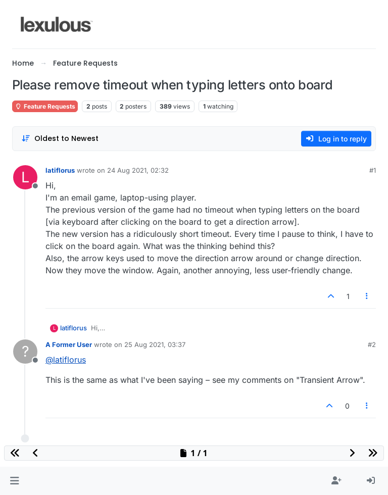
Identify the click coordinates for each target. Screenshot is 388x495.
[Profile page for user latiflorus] (25, 177)
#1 (372, 170)
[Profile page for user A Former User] (25, 351)
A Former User (68, 344)
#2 (372, 344)
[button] (14, 481)
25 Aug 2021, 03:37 (154, 344)
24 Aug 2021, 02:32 (138, 170)
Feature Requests (45, 106)
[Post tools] (367, 296)
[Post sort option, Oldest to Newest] (60, 138)
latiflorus (60, 170)
